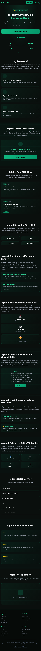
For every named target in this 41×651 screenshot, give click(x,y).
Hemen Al (6, 211)
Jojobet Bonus (25, 622)
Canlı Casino (4, 631)
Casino (2, 629)
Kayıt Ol (37, 2)
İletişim (2, 618)
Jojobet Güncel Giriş (20, 31)
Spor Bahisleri (4, 633)
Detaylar (6, 193)
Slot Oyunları (4, 635)
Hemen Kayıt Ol (20, 37)
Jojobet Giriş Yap (20, 157)
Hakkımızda (3, 616)
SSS (22, 631)
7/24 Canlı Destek (26, 629)
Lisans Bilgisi (4, 620)
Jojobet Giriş (20, 385)
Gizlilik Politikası (4, 622)
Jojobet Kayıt (25, 620)
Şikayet (23, 635)
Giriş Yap (29, 2)
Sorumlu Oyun (25, 633)
